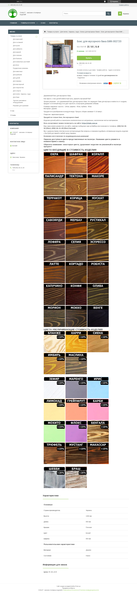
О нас (43, 23)
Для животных (17, 71)
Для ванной (17, 52)
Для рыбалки (17, 74)
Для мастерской (18, 84)
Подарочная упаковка (20, 68)
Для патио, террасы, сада (69, 32)
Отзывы (13, 115)
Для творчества (18, 87)
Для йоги (16, 65)
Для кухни (16, 45)
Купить (89, 58)
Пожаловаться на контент (70, 590)
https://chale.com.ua (89, 123)
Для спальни (17, 55)
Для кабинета (17, 49)
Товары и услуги (28, 23)
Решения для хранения (20, 105)
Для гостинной (18, 42)
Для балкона (17, 58)
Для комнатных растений (21, 62)
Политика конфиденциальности (89, 590)
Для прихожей (17, 39)
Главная (13, 23)
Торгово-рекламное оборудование (19, 101)
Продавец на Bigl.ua (68, 588)
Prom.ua (77, 586)
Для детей (16, 78)
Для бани (16, 97)
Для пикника (17, 81)
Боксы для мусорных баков (90, 32)
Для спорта (17, 91)
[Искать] (108, 14)
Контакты (53, 23)
